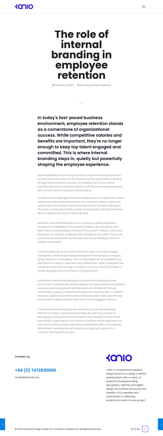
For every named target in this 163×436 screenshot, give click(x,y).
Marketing (105, 85)
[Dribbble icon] (132, 429)
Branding (85, 85)
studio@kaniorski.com (27, 377)
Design (95, 85)
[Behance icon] (138, 429)
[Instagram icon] (135, 429)
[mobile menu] (143, 6)
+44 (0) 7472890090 (35, 370)
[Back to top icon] (145, 429)
